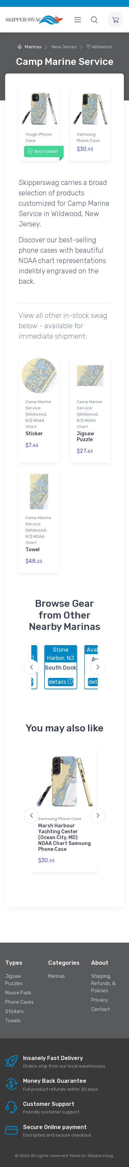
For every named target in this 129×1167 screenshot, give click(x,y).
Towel (32, 550)
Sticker (34, 434)
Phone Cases (19, 1002)
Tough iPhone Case (38, 137)
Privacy (99, 1000)
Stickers (14, 1011)
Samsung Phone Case (88, 137)
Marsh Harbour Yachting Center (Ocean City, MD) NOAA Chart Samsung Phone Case (64, 837)
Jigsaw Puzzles (14, 979)
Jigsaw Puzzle (85, 437)
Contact (100, 1009)
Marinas (29, 46)
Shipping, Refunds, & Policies (103, 983)
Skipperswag (100, 1155)
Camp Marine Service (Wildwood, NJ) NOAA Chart (38, 414)
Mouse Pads (18, 993)
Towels (13, 1021)
